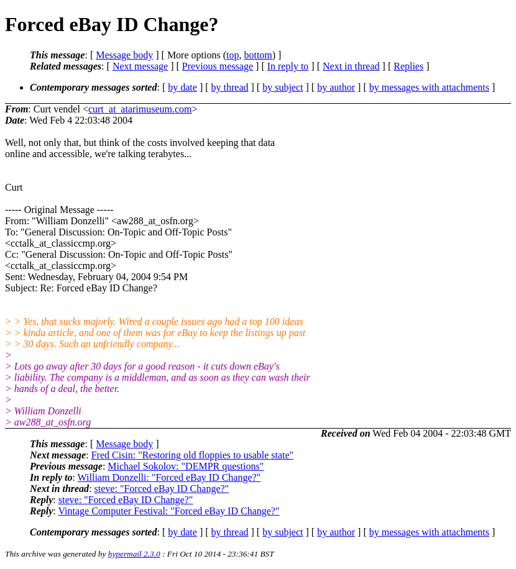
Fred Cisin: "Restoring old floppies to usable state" (192, 455)
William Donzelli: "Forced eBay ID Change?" (169, 477)
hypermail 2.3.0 (134, 553)
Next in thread (351, 66)
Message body (124, 55)
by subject (282, 87)
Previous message (217, 66)
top (232, 55)
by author (336, 87)
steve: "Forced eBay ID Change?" (161, 488)
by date (182, 87)
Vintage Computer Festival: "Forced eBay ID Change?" (168, 511)
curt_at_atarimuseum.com (140, 109)
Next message (140, 66)
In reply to (288, 66)
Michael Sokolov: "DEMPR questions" (186, 466)
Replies (408, 66)
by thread (230, 87)
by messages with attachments (429, 87)
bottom (258, 55)
